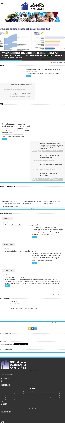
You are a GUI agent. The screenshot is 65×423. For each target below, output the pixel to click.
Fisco (42, 106)
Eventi (2, 66)
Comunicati (46, 88)
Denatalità (5, 89)
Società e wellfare (20, 89)
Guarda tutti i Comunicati (57, 251)
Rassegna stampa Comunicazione (42, 135)
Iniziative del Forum (57, 134)
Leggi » (28, 75)
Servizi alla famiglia (54, 135)
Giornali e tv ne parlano (49, 106)
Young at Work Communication (35, 416)
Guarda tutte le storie (58, 279)
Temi (1, 96)
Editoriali (38, 106)
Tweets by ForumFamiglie (7, 301)
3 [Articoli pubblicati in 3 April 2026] (41, 348)
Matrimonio (4, 395)
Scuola (3, 408)
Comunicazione (45, 116)
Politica (14, 89)
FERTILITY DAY (14, 258)
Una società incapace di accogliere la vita (21, 208)
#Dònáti (3, 411)
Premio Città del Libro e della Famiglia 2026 (43, 70)
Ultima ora (46, 107)
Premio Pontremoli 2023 (14, 234)
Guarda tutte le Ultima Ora (57, 62)
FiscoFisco (4, 398)
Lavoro (3, 400)
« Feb (2, 358)
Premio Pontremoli (32, 71)
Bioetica (3, 390)
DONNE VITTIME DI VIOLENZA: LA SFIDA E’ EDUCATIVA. (23, 265)
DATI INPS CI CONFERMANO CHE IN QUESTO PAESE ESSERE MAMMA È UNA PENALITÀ (31, 271)
